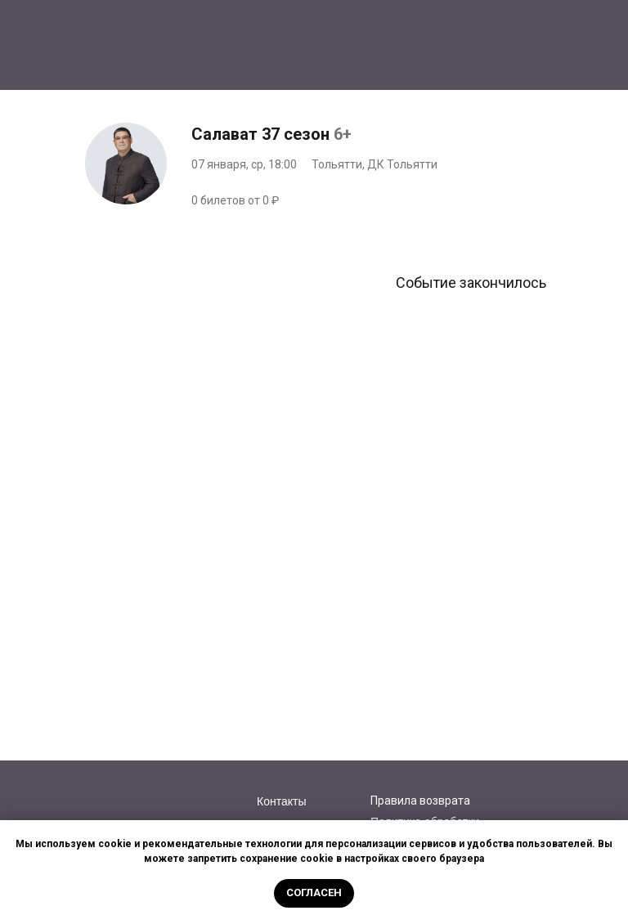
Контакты (281, 801)
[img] (155, 792)
